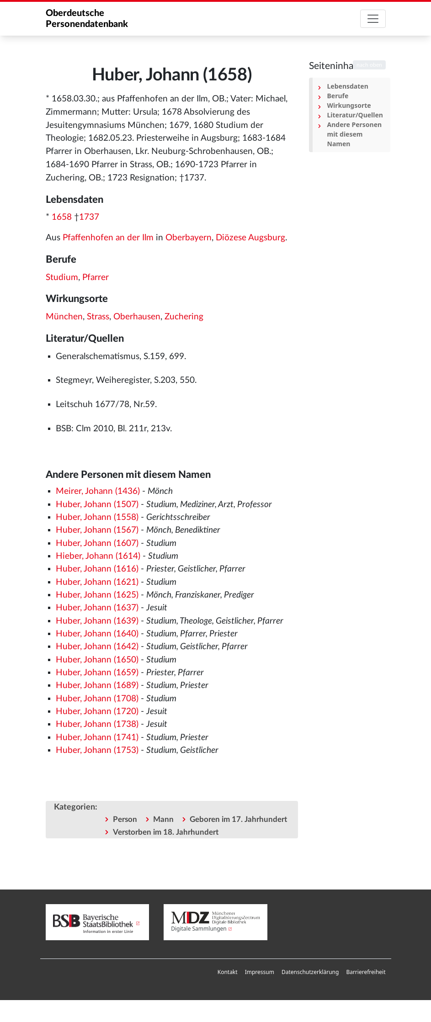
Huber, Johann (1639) (97, 621)
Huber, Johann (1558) (97, 517)
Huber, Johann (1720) (97, 711)
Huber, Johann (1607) (97, 543)
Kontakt (228, 972)
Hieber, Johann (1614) (98, 556)
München (64, 316)
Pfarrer (95, 277)
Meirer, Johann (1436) (98, 491)
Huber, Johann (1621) (97, 582)
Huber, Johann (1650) (97, 660)
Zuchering (184, 316)
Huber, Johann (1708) (97, 698)
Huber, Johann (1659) (97, 672)
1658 (62, 217)
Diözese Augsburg (250, 237)
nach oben (369, 65)
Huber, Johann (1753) (97, 750)
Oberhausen (136, 316)
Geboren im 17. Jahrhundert (238, 819)
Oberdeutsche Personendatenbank (87, 19)
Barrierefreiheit (365, 972)
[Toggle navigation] (373, 19)
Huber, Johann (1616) (97, 569)
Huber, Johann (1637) (97, 608)
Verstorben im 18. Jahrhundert (165, 832)
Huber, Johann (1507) (97, 504)
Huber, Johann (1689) (97, 685)
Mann (163, 819)
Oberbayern (188, 237)
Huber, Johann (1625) (97, 595)
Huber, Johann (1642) (97, 646)
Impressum (259, 972)
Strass (98, 316)
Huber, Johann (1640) (97, 634)
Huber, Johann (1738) (97, 724)
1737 (89, 217)
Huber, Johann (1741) (97, 737)
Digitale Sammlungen (199, 928)
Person (125, 819)
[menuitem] (228, 972)
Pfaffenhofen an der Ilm (108, 237)
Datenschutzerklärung (310, 972)
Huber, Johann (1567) (97, 530)
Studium (62, 277)
